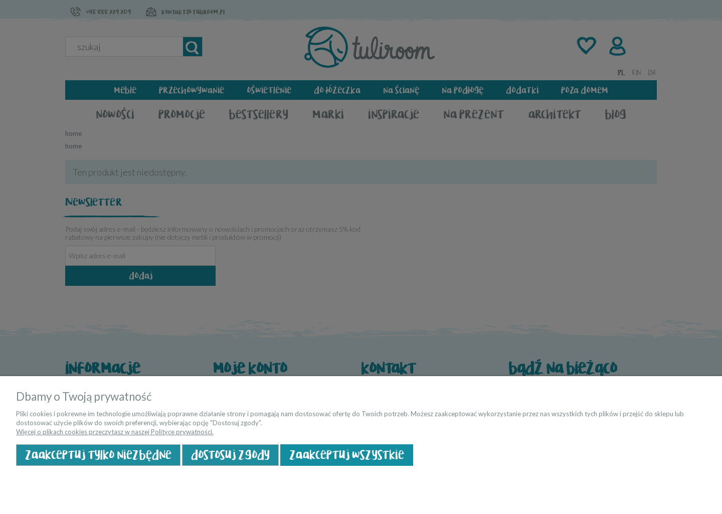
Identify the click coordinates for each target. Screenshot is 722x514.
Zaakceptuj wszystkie (346, 455)
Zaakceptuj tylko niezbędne (98, 455)
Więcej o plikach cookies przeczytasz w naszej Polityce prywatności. (115, 432)
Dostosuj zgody (230, 455)
